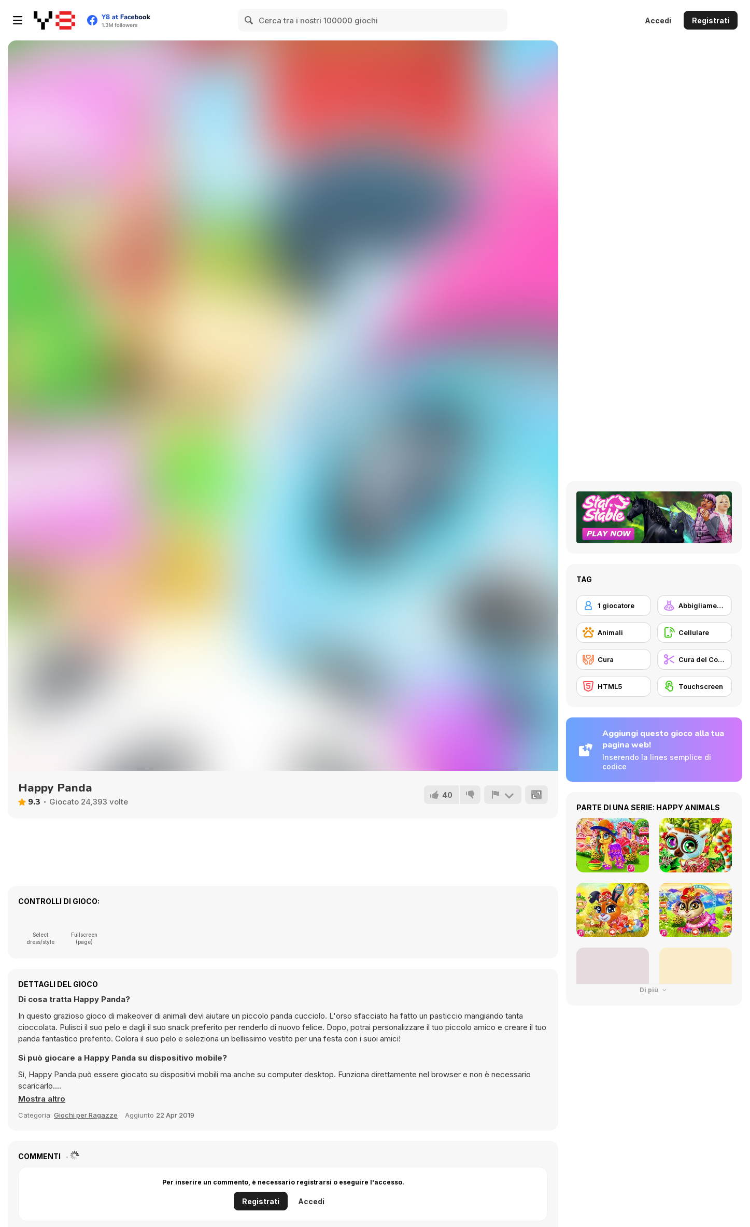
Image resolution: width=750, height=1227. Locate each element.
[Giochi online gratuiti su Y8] (54, 20)
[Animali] (613, 632)
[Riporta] (502, 794)
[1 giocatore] (613, 605)
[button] (41, 1099)
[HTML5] (613, 686)
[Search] (249, 20)
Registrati (710, 20)
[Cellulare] (694, 632)
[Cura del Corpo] (694, 659)
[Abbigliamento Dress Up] (694, 605)
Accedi (658, 20)
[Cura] (613, 659)
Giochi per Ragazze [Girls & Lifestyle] (86, 1115)
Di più (654, 990)
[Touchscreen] (694, 686)
